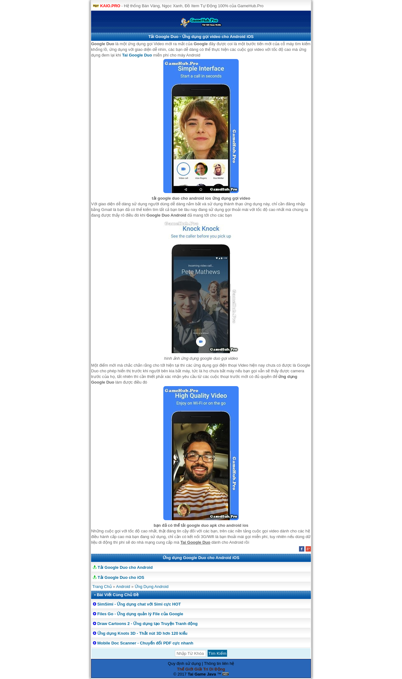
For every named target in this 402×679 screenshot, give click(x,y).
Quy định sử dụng (184, 663)
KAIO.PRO (110, 5)
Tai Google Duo (137, 55)
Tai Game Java (202, 674)
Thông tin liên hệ (219, 663)
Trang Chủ (102, 586)
